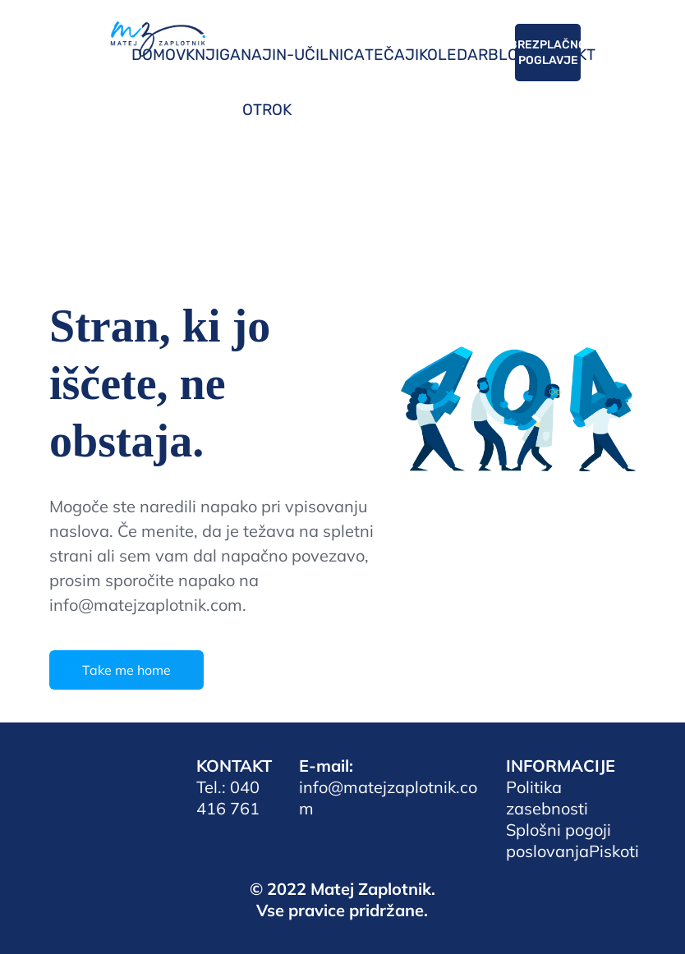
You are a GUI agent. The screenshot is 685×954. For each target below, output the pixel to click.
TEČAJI (392, 54)
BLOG (508, 54)
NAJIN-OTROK (267, 82)
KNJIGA (213, 54)
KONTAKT (562, 54)
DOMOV (158, 54)
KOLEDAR (453, 54)
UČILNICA (329, 54)
